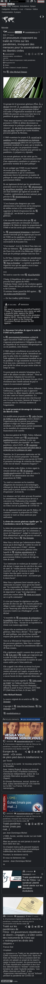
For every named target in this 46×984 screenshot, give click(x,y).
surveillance (18, 56)
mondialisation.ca (31, 32)
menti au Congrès (34, 594)
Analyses (15, 6)
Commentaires (7, 12)
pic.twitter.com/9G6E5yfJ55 (15, 294)
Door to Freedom (13, 263)
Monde (4, 27)
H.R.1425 (13, 655)
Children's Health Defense (18, 68)
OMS (7, 68)
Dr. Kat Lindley (10, 304)
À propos (17, 12)
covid (7, 60)
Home (4, 6)
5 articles (18, 32)
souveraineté (9, 54)
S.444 (24, 655)
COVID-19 (8, 213)
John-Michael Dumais (18, 72)
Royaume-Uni (10, 63)
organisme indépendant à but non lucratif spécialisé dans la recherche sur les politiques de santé (22, 447)
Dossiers (14, 9)
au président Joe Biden (29, 107)
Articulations (24, 6)
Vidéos (35, 9)
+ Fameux (28, 9)
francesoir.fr (26, 874)
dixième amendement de (24, 552)
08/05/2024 (23, 304)
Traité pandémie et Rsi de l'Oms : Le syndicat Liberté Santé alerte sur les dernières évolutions (32, 884)
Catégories (6, 9)
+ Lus (21, 9)
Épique (33, 6)
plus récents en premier (30, 719)
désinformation (8, 56)
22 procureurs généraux (32, 249)
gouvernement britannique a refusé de (23, 337)
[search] (17, 1)
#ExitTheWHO (34, 275)
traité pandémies (29, 60)
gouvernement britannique (19, 232)
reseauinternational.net (25, 741)
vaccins (5, 58)
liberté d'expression (16, 60)
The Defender (28, 538)
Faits (9, 6)
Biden (7, 65)
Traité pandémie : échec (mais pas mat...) (12, 826)
